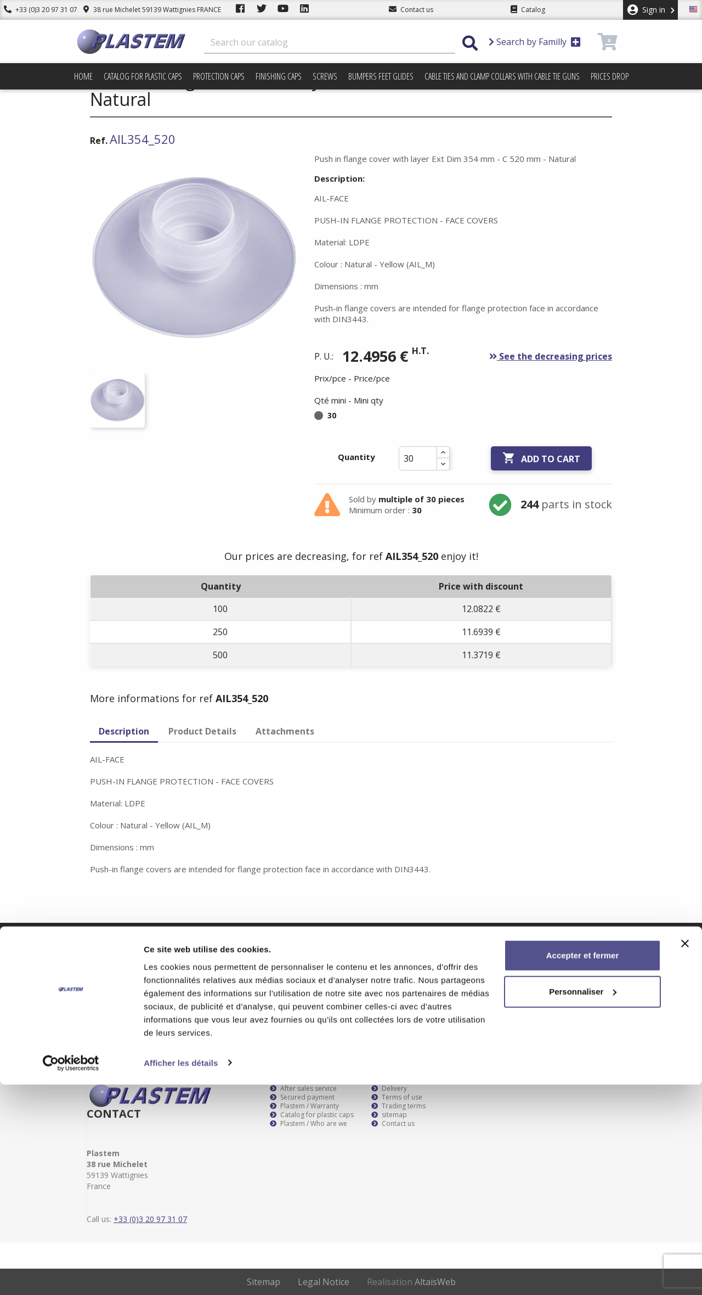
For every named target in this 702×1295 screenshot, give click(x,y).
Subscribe (594, 940)
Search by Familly (535, 42)
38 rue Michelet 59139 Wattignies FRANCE (144, 9)
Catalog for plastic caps (143, 76)
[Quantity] (418, 458)
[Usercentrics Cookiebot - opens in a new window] (71, 1273)
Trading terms (398, 1106)
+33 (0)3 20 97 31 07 (36, 9)
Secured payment (302, 1097)
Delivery (389, 1088)
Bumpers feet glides (381, 76)
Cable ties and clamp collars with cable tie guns (502, 76)
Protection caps (219, 76)
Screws (325, 76)
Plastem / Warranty (304, 1106)
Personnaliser (582, 1202)
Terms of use (396, 1097)
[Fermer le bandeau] (685, 1154)
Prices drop (610, 76)
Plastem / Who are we (308, 1123)
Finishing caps (279, 76)
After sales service (303, 1088)
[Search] (329, 43)
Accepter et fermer (582, 1166)
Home (83, 76)
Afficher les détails (181, 1273)
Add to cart (541, 458)
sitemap (389, 1115)
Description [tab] (124, 731)
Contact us (393, 1123)
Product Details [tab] (202, 731)
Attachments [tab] (285, 731)
